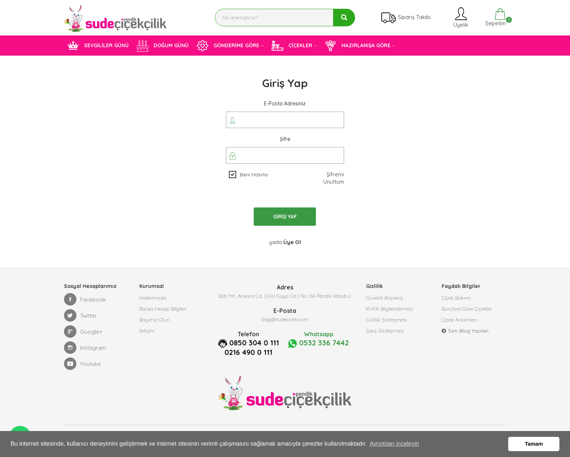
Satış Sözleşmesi (385, 330)
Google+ (83, 331)
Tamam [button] (534, 444)
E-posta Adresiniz (285, 103)
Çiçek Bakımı (456, 298)
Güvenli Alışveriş (384, 298)
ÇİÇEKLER (292, 46)
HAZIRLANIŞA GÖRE (357, 46)
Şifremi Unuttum (333, 178)
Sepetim (495, 17)
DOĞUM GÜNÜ (163, 46)
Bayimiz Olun (154, 319)
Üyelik (460, 17)
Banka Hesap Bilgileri (163, 309)
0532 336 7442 (318, 343)
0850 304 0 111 (254, 342)
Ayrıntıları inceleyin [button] (394, 444)
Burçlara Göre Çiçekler (467, 309)
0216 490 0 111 (248, 352)
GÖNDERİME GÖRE (228, 46)
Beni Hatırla (254, 174)
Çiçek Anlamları (459, 319)
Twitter (80, 315)
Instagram (85, 347)
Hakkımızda (152, 298)
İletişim (147, 330)
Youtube (82, 363)
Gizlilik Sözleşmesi (386, 319)
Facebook (85, 299)
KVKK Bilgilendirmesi (389, 309)
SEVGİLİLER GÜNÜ (98, 46)
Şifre (285, 139)
